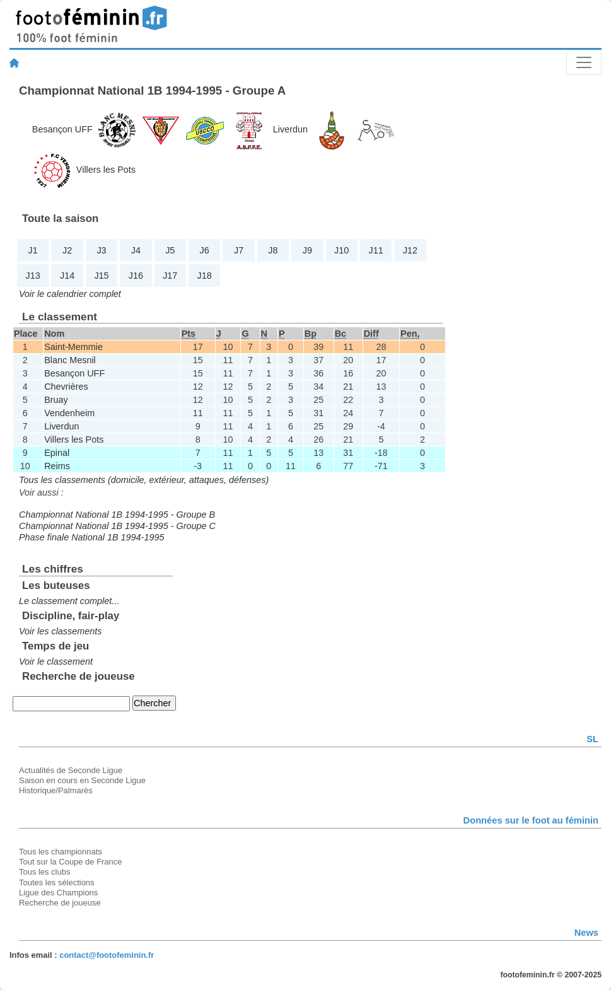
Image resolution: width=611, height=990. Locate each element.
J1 (33, 250)
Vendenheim (69, 413)
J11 (376, 250)
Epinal (56, 453)
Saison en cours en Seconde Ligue (82, 780)
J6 (204, 250)
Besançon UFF (62, 129)
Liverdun (290, 129)
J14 (67, 276)
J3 (101, 250)
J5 (170, 250)
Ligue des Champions (58, 892)
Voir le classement (56, 661)
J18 (204, 276)
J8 (272, 250)
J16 (136, 276)
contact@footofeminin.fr (106, 955)
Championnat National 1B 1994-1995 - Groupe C (117, 526)
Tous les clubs (44, 871)
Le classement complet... (69, 601)
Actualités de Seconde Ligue (70, 770)
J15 (101, 276)
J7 (238, 250)
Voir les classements (60, 631)
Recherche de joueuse (60, 902)
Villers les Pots (106, 170)
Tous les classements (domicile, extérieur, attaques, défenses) (144, 480)
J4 (136, 250)
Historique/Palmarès (56, 790)
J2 (67, 250)
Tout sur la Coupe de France (70, 861)
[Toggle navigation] (584, 62)
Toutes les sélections (57, 882)
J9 (307, 250)
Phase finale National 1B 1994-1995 (91, 537)
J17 (170, 276)
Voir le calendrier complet (70, 294)
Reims (57, 466)
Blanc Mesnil (70, 360)
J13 (33, 276)
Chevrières (66, 386)
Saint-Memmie (73, 347)
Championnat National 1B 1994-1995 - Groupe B (117, 515)
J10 (341, 250)
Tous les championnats (60, 851)
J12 (410, 250)
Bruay (56, 400)
